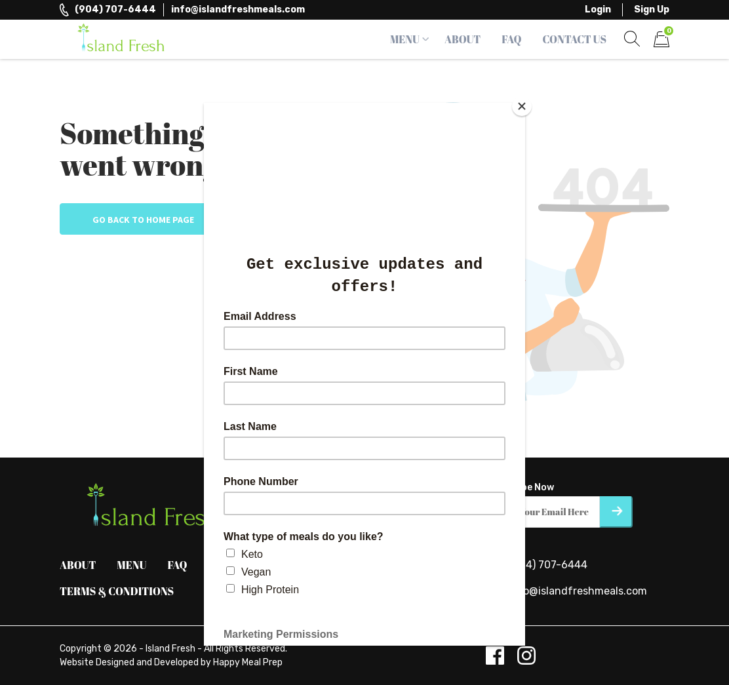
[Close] (522, 106)
